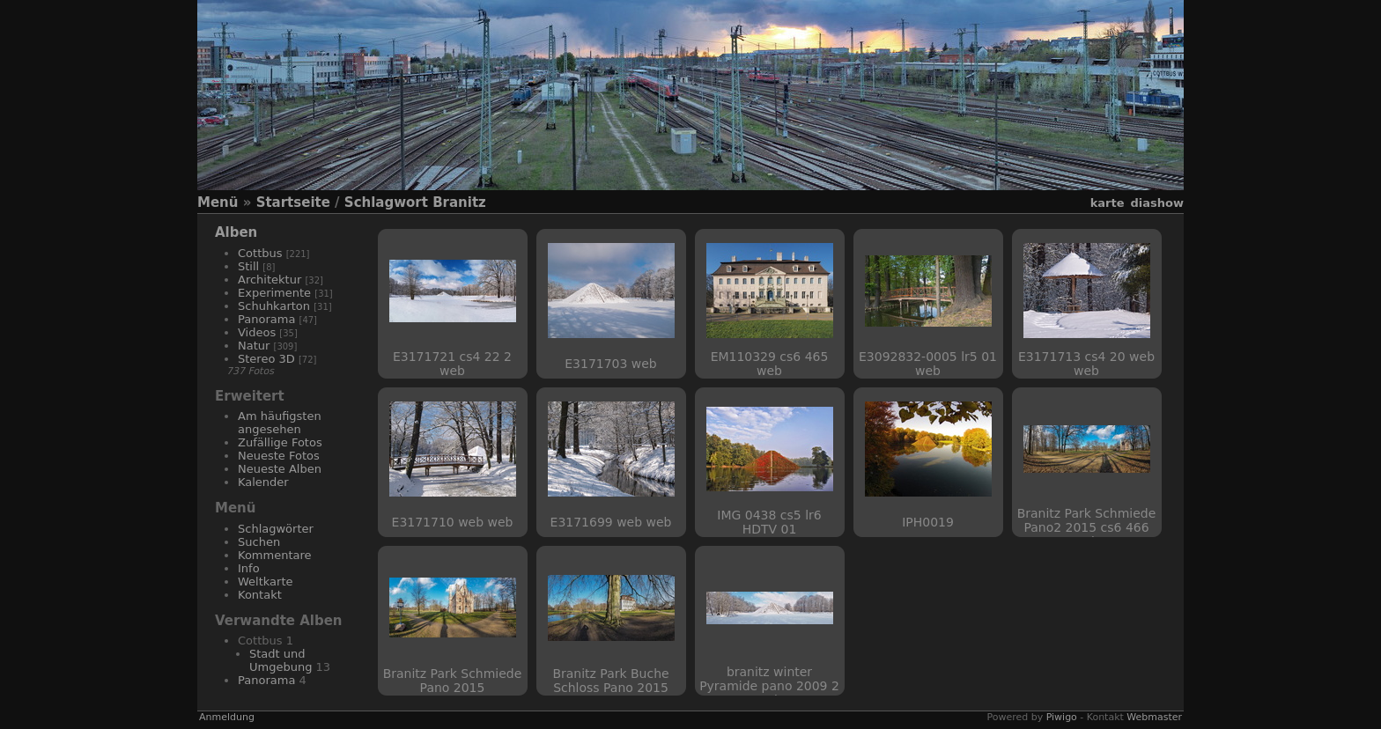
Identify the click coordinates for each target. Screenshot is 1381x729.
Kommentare (275, 555)
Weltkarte (265, 581)
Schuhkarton (274, 306)
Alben (236, 232)
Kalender (263, 482)
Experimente (274, 292)
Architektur (269, 279)
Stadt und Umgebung (280, 660)
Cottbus (260, 253)
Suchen (259, 542)
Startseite (293, 202)
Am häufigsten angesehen (279, 422)
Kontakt (260, 594)
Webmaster (1154, 717)
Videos (257, 332)
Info (249, 568)
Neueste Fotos (279, 455)
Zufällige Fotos (280, 442)
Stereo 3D (266, 358)
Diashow (1157, 203)
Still (248, 266)
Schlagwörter (276, 528)
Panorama (266, 319)
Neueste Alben (279, 468)
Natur (254, 345)
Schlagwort (386, 202)
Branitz (459, 202)
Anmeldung (227, 717)
